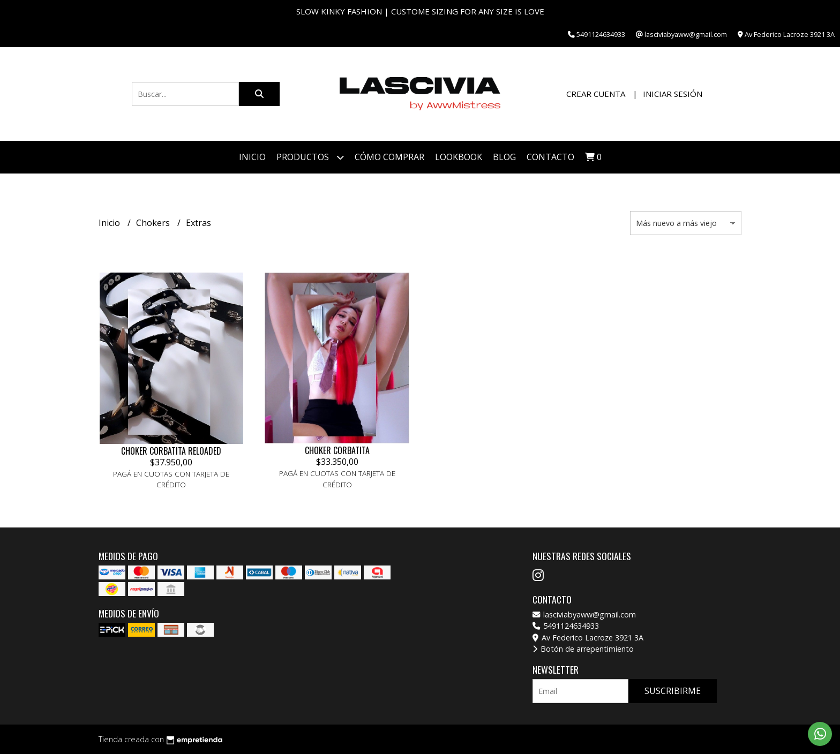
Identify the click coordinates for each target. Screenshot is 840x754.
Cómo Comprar (389, 157)
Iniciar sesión (672, 93)
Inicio (252, 157)
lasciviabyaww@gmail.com (584, 614)
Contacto (550, 157)
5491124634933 (565, 626)
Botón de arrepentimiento (583, 649)
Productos (310, 157)
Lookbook (458, 157)
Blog (504, 157)
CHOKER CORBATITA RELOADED (171, 450)
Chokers (154, 223)
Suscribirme (672, 691)
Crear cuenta (595, 93)
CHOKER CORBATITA (337, 450)
